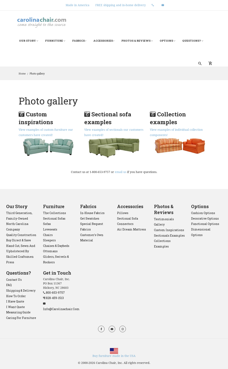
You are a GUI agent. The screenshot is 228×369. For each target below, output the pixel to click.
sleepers (49, 240)
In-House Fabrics (92, 213)
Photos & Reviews (137, 41)
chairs (48, 235)
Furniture (55, 41)
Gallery (159, 224)
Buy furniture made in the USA (114, 356)
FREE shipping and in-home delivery (120, 5)
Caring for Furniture (21, 318)
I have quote (15, 301)
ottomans (50, 251)
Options (167, 41)
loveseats (50, 229)
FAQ (9, 285)
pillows (122, 213)
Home (22, 73)
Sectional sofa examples (107, 118)
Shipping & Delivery (20, 290)
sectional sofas (54, 218)
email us (120, 172)
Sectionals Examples (169, 235)
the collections (54, 213)
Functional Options (205, 224)
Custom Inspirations (169, 230)
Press (10, 262)
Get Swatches (89, 218)
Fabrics (79, 41)
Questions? (192, 41)
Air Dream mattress (131, 229)
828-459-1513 (53, 298)
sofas (47, 224)
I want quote (15, 307)
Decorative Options (205, 218)
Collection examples (168, 118)
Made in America (77, 5)
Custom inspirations (36, 118)
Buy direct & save (18, 240)
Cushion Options (203, 213)
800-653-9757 (54, 293)
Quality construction (21, 235)
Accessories (103, 41)
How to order (16, 296)
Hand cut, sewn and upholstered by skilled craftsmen (20, 251)
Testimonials (164, 219)
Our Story (28, 41)
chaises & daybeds (56, 246)
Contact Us (14, 280)
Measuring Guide (18, 312)
